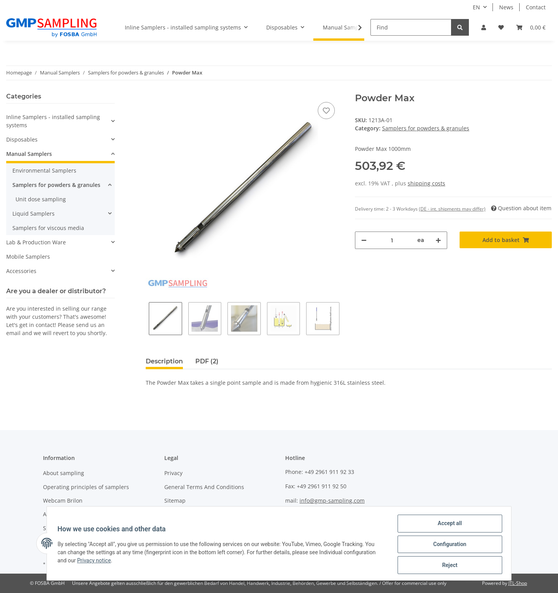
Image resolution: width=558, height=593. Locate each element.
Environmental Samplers (44, 170)
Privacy (173, 473)
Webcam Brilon (63, 500)
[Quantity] (392, 240)
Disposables (22, 139)
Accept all (448, 525)
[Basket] (531, 27)
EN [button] (476, 7)
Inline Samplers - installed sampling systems (53, 121)
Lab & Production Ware (36, 242)
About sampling (63, 473)
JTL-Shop (517, 583)
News (506, 7)
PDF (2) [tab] (207, 361)
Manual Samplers (29, 153)
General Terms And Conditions (204, 487)
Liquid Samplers (33, 213)
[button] (483, 27)
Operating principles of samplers (86, 487)
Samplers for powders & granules (425, 128)
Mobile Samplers (28, 256)
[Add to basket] (506, 240)
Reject (448, 565)
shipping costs (426, 183)
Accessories (21, 271)
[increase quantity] (438, 240)
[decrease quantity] (363, 240)
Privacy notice (96, 561)
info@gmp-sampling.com (332, 500)
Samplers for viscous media (48, 228)
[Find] (410, 27)
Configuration (447, 545)
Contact (536, 7)
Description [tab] (164, 361)
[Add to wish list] (326, 110)
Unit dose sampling (41, 199)
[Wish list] (501, 27)
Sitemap (175, 500)
